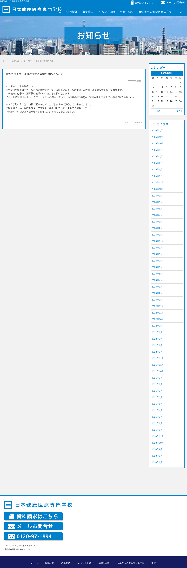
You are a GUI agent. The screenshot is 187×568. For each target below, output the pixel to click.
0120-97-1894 (30, 536)
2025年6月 (157, 163)
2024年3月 (157, 221)
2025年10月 (158, 143)
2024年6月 (157, 208)
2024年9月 (157, 195)
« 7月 (157, 111)
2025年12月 (158, 137)
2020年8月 (157, 456)
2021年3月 (157, 417)
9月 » (180, 111)
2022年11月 (158, 312)
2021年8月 (157, 384)
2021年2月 (157, 423)
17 (153, 96)
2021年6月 (157, 397)
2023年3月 (157, 286)
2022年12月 (158, 306)
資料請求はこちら (33, 516)
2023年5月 (157, 273)
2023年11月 (158, 241)
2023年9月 (157, 247)
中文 (179, 12)
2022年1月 (157, 352)
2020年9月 (157, 449)
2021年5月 (157, 404)
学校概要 (72, 12)
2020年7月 (157, 462)
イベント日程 (106, 12)
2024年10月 (158, 189)
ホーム (57, 12)
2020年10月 (158, 443)
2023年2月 (157, 293)
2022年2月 (157, 345)
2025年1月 (157, 176)
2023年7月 (157, 260)
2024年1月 (157, 234)
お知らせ (138, 122)
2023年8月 (157, 254)
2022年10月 (158, 319)
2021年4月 (157, 410)
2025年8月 (157, 150)
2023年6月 (157, 267)
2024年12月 (158, 182)
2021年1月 (157, 430)
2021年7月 (157, 391)
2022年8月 (157, 332)
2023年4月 (157, 280)
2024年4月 (157, 215)
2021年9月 (157, 378)
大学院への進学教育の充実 (155, 12)
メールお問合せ (173, 2)
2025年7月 (157, 156)
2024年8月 (157, 202)
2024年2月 (157, 228)
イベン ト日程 (84, 563)
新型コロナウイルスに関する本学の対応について (34, 74)
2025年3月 (157, 169)
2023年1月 (157, 299)
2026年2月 (157, 130)
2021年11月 (158, 365)
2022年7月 (157, 339)
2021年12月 (158, 358)
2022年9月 (157, 325)
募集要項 (88, 12)
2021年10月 (158, 371)
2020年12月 (158, 436)
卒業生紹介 (127, 12)
